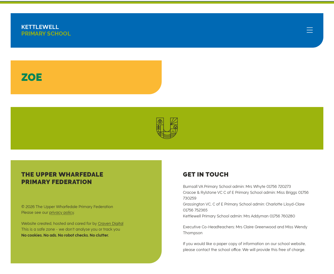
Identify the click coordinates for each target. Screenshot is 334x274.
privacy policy (61, 212)
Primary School (46, 30)
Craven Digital (110, 223)
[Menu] (310, 30)
